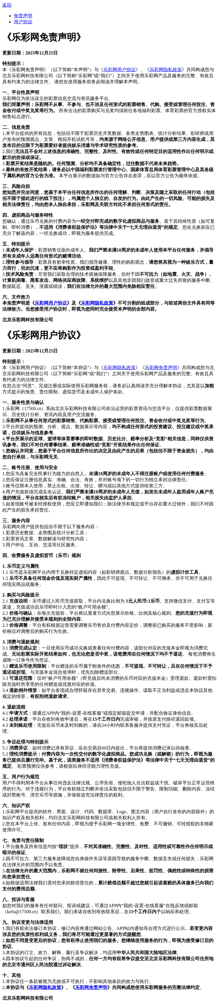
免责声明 (23, 15)
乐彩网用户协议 (119, 69)
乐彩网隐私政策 (165, 69)
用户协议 (23, 21)
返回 (7, 5)
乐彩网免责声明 (161, 367)
